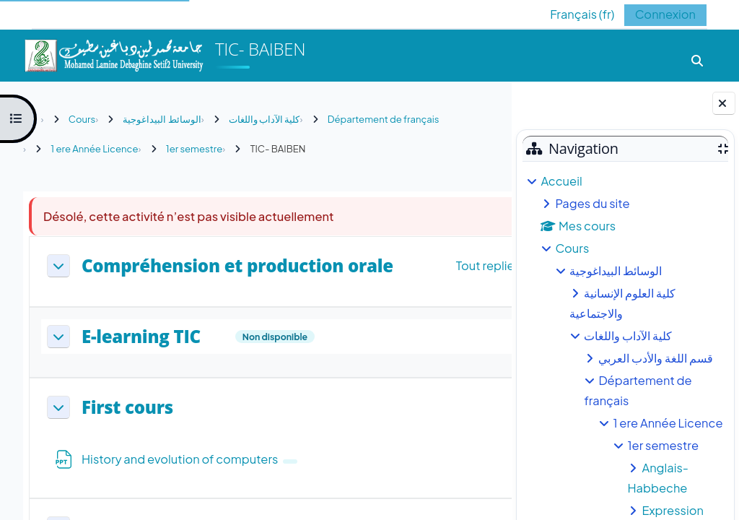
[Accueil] (113, 53)
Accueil (561, 180)
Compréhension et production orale (237, 266)
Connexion (665, 14)
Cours (572, 248)
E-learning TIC (141, 336)
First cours (127, 407)
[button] (571, 14)
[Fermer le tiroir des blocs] (723, 103)
